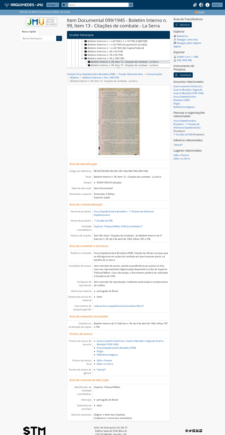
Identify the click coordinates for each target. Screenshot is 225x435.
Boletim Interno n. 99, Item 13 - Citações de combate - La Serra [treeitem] (122, 62)
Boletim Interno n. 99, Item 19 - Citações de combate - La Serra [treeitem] (122, 65)
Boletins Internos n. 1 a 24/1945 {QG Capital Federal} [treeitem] (114, 48)
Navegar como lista (185, 39)
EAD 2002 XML (182, 60)
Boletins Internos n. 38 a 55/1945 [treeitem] (103, 51)
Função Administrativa (131, 74)
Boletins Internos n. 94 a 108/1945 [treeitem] (104, 58)
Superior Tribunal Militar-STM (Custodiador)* (118, 226)
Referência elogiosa (107, 354)
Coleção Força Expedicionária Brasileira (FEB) (91, 74)
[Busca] (98, 5)
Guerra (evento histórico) (110, 341)
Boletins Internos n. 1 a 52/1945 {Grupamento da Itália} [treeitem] (115, 44)
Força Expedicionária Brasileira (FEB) (116, 347)
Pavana (108, 360)
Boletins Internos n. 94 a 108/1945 (101, 77)
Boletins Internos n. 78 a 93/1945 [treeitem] (103, 55)
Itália (99, 360)
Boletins (74, 77)
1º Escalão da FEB (103, 220)
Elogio (100, 351)
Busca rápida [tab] (29, 31)
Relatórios (180, 36)
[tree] (118, 53)
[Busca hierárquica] (38, 38)
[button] (195, 5)
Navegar (52, 4)
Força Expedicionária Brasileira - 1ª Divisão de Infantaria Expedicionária (186, 124)
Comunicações (154, 74)
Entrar (216, 4)
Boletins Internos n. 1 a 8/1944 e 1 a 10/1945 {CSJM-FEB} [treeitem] (115, 41)
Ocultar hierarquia (81, 35)
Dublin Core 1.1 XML (186, 56)
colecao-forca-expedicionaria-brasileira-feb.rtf (118, 306)
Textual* (101, 369)
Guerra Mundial (134, 341)
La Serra (108, 363)
